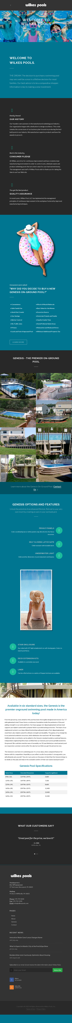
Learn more (18, 342)
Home (13, 916)
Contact (14, 925)
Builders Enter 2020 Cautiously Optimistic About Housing (30, 955)
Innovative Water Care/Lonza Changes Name (26, 937)
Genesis (14, 922)
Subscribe (57, 970)
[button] (2, 26)
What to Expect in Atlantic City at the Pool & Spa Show (29, 946)
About (13, 919)
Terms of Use (30, 1009)
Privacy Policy (41, 1009)
